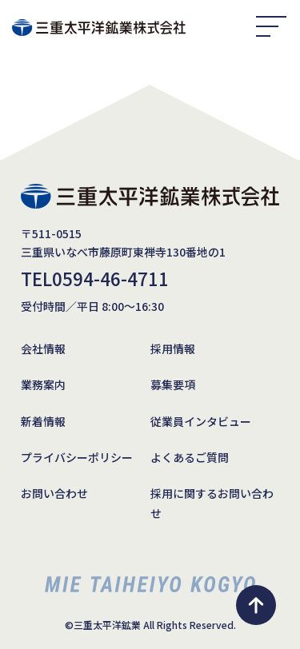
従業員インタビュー (200, 421)
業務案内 (43, 384)
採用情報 (172, 348)
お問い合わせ (54, 493)
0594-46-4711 (110, 278)
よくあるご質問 (189, 457)
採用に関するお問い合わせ (212, 503)
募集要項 (172, 384)
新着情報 (43, 421)
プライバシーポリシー (77, 457)
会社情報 (43, 348)
